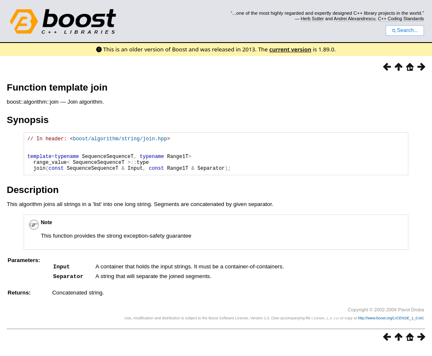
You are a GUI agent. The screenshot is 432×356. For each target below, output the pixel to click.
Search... (405, 30)
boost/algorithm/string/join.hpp (120, 139)
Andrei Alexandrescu (354, 18)
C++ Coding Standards (401, 18)
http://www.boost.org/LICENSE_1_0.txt (390, 325)
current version (290, 49)
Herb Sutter (312, 18)
